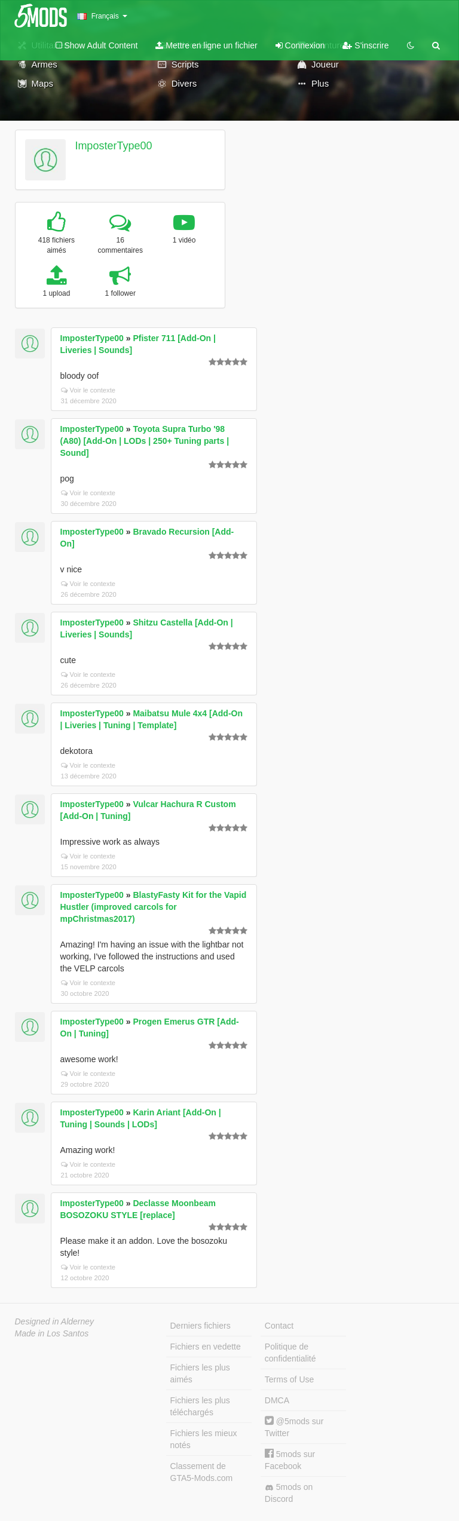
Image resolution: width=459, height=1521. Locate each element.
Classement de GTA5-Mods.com (201, 1472)
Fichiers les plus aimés (200, 1373)
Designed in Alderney (54, 1321)
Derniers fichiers (200, 1325)
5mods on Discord (289, 1493)
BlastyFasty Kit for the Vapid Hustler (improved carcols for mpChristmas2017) (153, 907)
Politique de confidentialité (290, 1352)
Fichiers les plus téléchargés (200, 1406)
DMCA (277, 1400)
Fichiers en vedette (205, 1346)
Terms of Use (289, 1379)
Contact (279, 1325)
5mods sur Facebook (290, 1460)
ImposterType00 (113, 146)
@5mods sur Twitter (294, 1427)
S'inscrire (365, 45)
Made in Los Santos (52, 1333)
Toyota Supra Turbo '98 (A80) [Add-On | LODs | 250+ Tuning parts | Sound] (145, 441)
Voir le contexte (88, 390)
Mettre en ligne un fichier (206, 45)
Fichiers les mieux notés (203, 1439)
